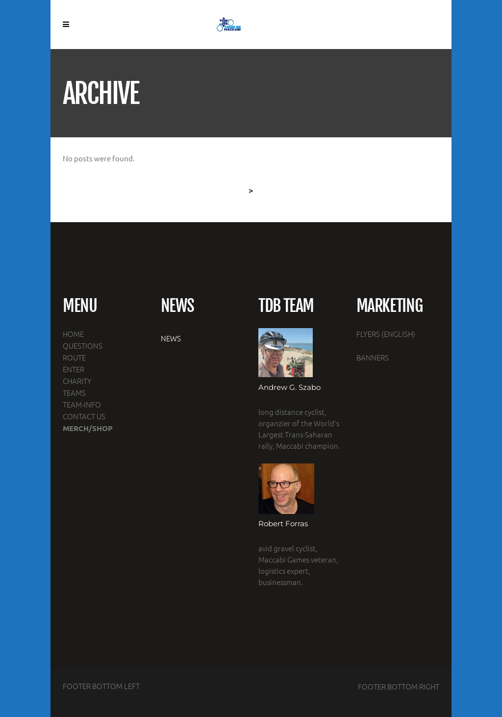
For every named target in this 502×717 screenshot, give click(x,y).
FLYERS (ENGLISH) (385, 334)
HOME (73, 334)
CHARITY (77, 381)
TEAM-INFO (82, 404)
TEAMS (74, 392)
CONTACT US (84, 416)
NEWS (171, 338)
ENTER (73, 369)
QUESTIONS (82, 345)
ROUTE (74, 357)
